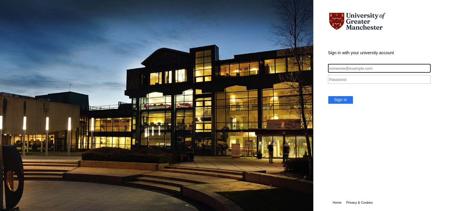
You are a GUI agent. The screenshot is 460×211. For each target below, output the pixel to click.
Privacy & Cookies (359, 202)
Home (337, 202)
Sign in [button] (340, 99)
